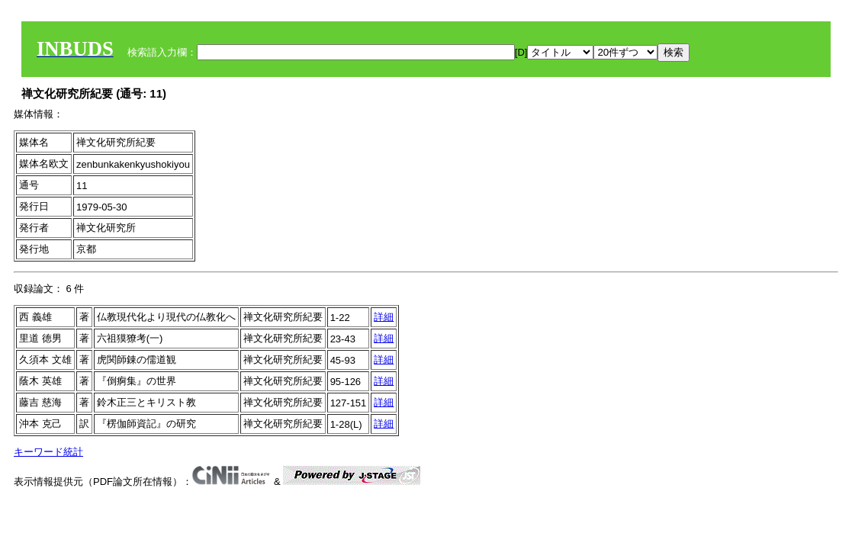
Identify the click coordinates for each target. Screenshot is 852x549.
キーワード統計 (48, 452)
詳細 (384, 317)
